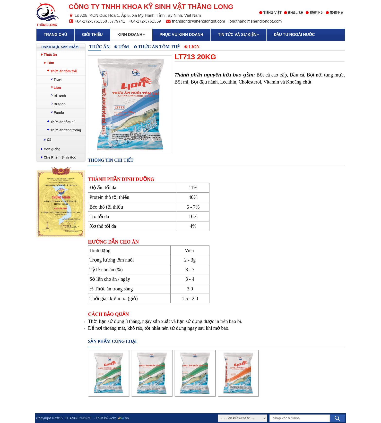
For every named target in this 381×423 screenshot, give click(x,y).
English (293, 13)
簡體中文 (314, 13)
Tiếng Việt (270, 13)
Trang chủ (55, 35)
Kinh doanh (131, 35)
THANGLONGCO (78, 418)
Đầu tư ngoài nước (294, 35)
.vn (123, 418)
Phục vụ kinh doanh (181, 35)
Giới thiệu (92, 35)
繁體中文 (335, 13)
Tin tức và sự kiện (238, 35)
